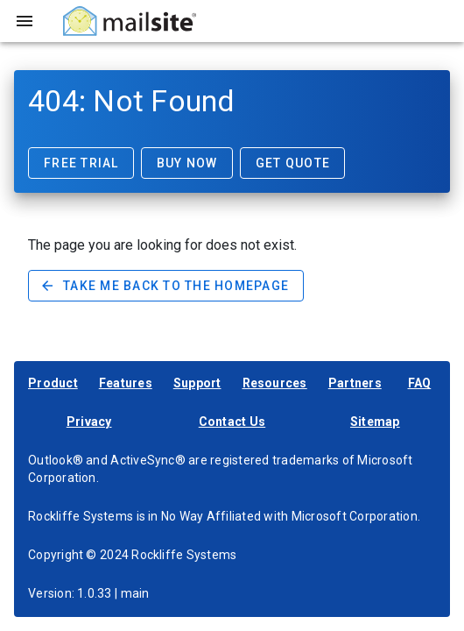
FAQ (420, 383)
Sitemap (375, 422)
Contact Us (232, 422)
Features (125, 383)
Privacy (89, 422)
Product (53, 383)
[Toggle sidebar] (25, 21)
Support (197, 383)
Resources (275, 383)
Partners (355, 383)
